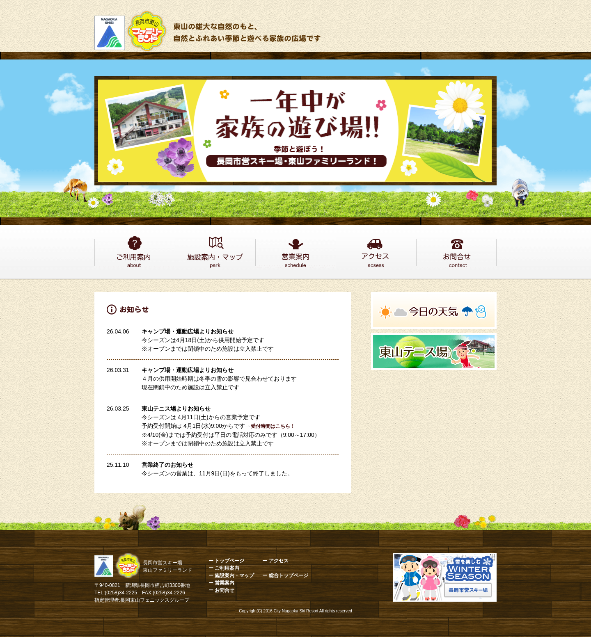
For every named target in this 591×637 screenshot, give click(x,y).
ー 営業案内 (221, 583)
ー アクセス (275, 561)
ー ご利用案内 (223, 568)
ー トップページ (226, 561)
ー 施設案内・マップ (231, 575)
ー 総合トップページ (285, 575)
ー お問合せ (221, 590)
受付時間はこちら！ (273, 426)
